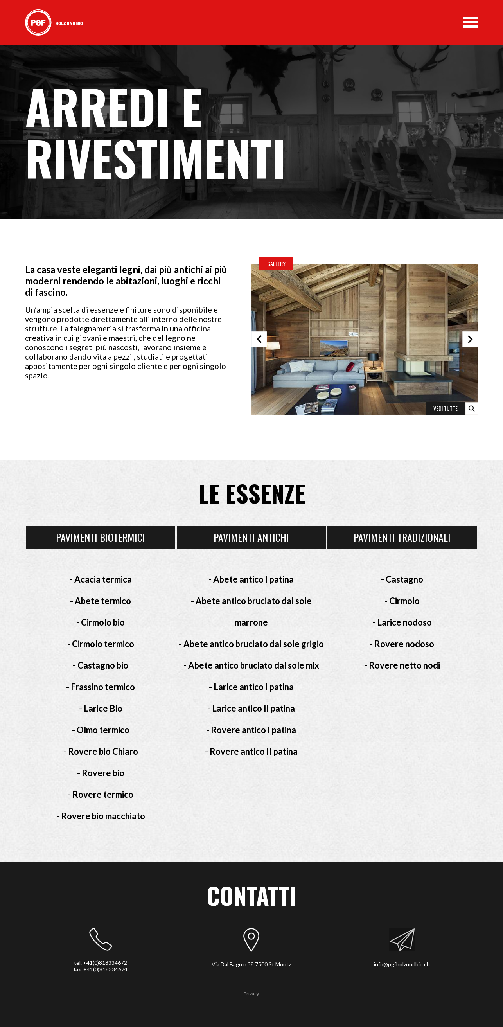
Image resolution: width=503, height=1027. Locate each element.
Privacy (251, 993)
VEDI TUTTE (445, 408)
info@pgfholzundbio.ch (402, 964)
